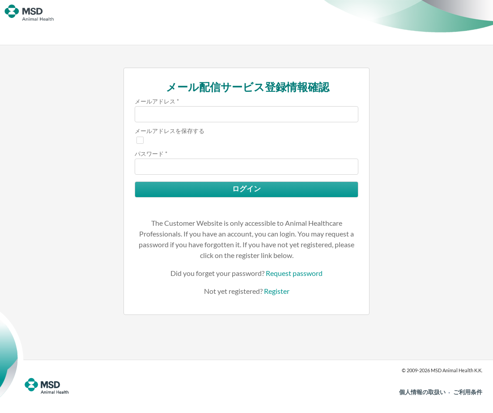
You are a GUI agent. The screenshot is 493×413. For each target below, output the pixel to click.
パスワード (149, 153)
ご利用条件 (467, 392)
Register (276, 291)
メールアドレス (155, 101)
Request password (294, 273)
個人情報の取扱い (422, 392)
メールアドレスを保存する (169, 130)
